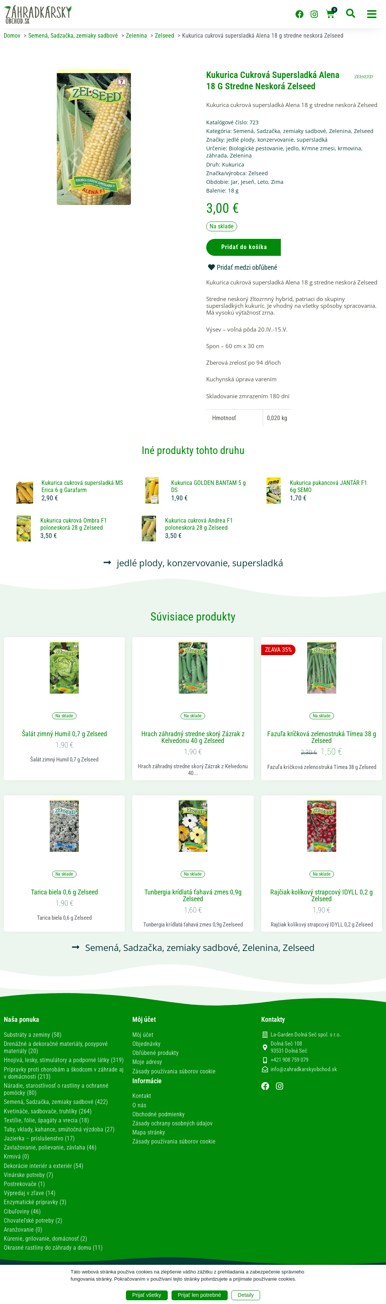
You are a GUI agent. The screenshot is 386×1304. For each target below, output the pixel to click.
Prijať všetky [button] (146, 1295)
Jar (234, 181)
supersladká (312, 139)
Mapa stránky (148, 1132)
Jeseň (247, 181)
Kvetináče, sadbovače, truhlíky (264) (48, 1111)
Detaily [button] (246, 1295)
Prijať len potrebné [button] (199, 1295)
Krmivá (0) (16, 1156)
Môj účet (142, 1034)
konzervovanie (275, 139)
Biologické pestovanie (256, 148)
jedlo (292, 148)
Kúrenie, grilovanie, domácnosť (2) (45, 1238)
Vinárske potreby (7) (28, 1175)
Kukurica (233, 164)
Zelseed (364, 131)
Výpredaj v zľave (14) (29, 1193)
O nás (139, 1105)
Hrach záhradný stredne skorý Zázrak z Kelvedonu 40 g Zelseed (193, 737)
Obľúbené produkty (155, 1052)
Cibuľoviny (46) (22, 1211)
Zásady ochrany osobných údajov (172, 1123)
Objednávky (146, 1043)
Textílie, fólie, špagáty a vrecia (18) (46, 1120)
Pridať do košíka (244, 247)
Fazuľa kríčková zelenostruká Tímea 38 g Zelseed (321, 737)
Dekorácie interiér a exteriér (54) (43, 1165)
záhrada (216, 155)
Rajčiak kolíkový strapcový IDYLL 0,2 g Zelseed (321, 895)
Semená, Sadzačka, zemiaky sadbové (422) (56, 1101)
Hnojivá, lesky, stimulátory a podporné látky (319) (64, 1060)
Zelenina (340, 131)
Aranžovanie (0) (23, 1229)
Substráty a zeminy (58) (32, 1034)
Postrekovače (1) (24, 1184)
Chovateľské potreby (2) (33, 1220)
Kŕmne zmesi (318, 148)
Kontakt (141, 1095)
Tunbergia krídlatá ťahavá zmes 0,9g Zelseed (193, 895)
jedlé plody (240, 139)
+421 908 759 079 (289, 1059)
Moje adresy (147, 1062)
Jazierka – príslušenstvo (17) (39, 1138)
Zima (277, 181)
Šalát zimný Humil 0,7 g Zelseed (64, 734)
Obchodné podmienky (158, 1114)
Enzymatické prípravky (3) (35, 1202)
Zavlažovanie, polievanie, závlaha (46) (50, 1147)
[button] (371, 14)
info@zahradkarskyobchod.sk (304, 1069)
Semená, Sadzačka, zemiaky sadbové (279, 131)
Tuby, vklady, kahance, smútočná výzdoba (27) (59, 1129)
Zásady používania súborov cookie (174, 1071)
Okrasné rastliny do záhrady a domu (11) (53, 1247)
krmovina (349, 148)
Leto (262, 181)
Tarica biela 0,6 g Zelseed (64, 892)
